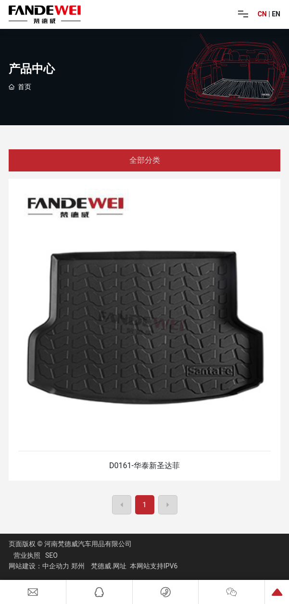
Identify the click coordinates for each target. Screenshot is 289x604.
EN (276, 14)
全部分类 (144, 160)
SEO (51, 555)
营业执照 (26, 555)
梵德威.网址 (108, 566)
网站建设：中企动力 (39, 566)
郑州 (78, 566)
